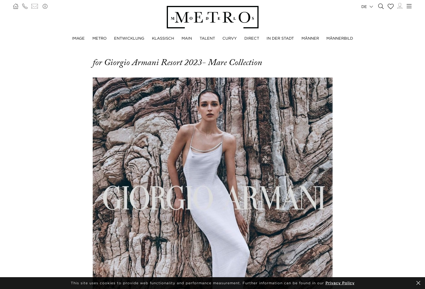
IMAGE (78, 38)
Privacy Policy (340, 283)
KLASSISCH (163, 38)
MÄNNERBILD (339, 38)
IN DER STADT (280, 38)
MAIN (187, 38)
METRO (99, 38)
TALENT (207, 38)
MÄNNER (310, 38)
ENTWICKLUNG (129, 38)
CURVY (229, 38)
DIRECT (251, 38)
